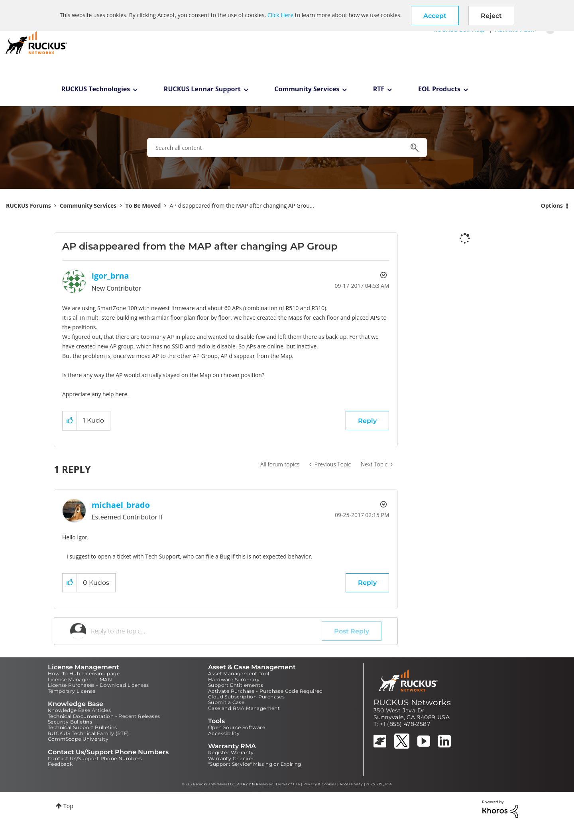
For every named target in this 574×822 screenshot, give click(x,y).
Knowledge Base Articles (79, 710)
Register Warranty (231, 752)
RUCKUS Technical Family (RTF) (88, 733)
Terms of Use (287, 784)
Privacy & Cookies (319, 784)
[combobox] (287, 147)
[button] (435, 15)
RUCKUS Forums (28, 205)
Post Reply (351, 631)
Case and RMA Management (244, 708)
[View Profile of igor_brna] (110, 275)
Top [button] (68, 806)
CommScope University (78, 739)
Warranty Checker (231, 758)
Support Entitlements (235, 685)
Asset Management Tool (238, 673)
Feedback (60, 764)
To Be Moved (143, 205)
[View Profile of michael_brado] (121, 504)
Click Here (280, 15)
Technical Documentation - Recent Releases (104, 716)
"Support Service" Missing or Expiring (254, 764)
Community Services (306, 89)
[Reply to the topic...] (206, 631)
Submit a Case (226, 702)
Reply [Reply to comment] (367, 582)
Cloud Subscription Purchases (246, 697)
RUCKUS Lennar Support (202, 89)
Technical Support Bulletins (82, 727)
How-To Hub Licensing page (84, 673)
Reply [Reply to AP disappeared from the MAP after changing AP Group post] (367, 421)
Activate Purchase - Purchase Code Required (265, 691)
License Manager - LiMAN (80, 679)
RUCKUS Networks (412, 702)
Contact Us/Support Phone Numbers (95, 758)
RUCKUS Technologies (95, 89)
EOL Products (439, 89)
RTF (379, 89)
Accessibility (224, 733)
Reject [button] (491, 16)
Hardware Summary (233, 679)
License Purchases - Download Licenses (98, 685)
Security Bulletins (70, 722)
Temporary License (72, 691)
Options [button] (552, 205)
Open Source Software (236, 727)
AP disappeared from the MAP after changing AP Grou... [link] (242, 205)
